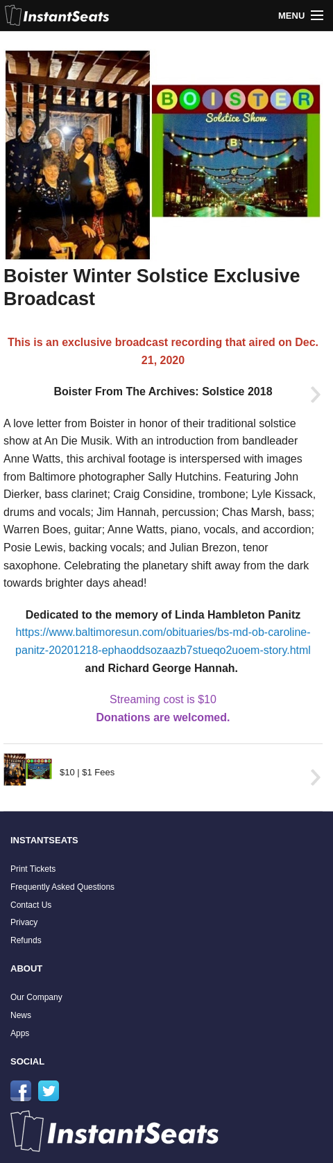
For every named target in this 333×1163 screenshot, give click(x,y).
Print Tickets (33, 869)
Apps (19, 1033)
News (20, 1015)
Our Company (36, 997)
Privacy (23, 922)
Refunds (26, 940)
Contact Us (30, 905)
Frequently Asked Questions (62, 887)
